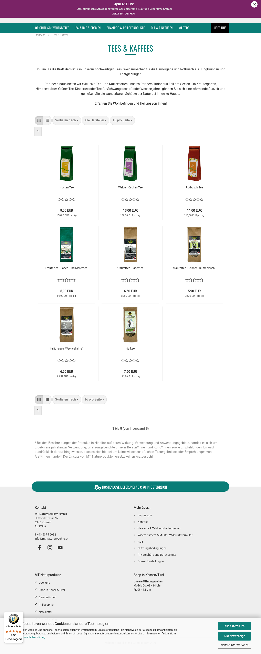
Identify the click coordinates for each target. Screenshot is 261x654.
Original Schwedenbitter (52, 27)
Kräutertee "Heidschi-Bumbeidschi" (194, 268)
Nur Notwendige (234, 636)
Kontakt (143, 521)
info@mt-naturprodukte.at (51, 538)
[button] (39, 120)
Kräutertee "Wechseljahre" (66, 348)
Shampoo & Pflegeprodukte (126, 27)
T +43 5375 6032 (45, 534)
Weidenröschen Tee (130, 187)
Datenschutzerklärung (32, 637)
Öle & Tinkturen (162, 27)
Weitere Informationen (234, 645)
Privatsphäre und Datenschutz (157, 554)
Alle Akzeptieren (234, 626)
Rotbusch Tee (194, 187)
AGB (140, 541)
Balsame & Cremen (88, 27)
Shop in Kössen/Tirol (52, 590)
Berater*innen (47, 597)
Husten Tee (67, 187)
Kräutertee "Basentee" (130, 268)
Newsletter (45, 612)
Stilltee (130, 348)
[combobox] (66, 120)
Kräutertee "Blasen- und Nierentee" (66, 268)
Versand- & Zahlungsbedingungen (159, 528)
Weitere (184, 27)
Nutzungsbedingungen (152, 548)
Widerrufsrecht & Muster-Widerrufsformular (165, 535)
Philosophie (46, 604)
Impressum (145, 515)
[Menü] (20, 613)
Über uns (220, 27)
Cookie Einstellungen (151, 561)
